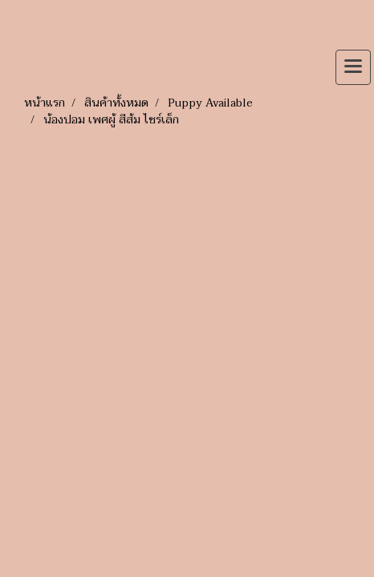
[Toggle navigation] (353, 67)
